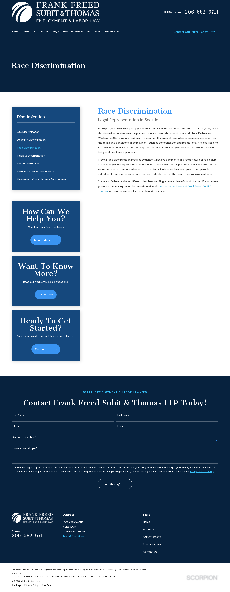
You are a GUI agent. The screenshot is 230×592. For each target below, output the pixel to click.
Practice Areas (152, 544)
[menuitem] (46, 132)
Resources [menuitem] (112, 31)
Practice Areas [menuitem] (73, 31)
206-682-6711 (201, 12)
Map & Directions (73, 536)
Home (146, 522)
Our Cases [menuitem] (94, 31)
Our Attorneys (152, 536)
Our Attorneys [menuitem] (49, 31)
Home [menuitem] (15, 31)
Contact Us (150, 551)
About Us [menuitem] (29, 31)
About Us (149, 529)
